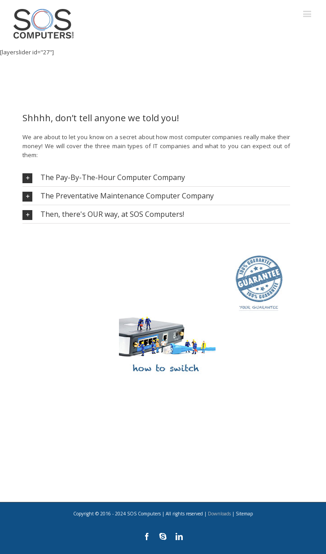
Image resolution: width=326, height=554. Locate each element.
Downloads (219, 513)
